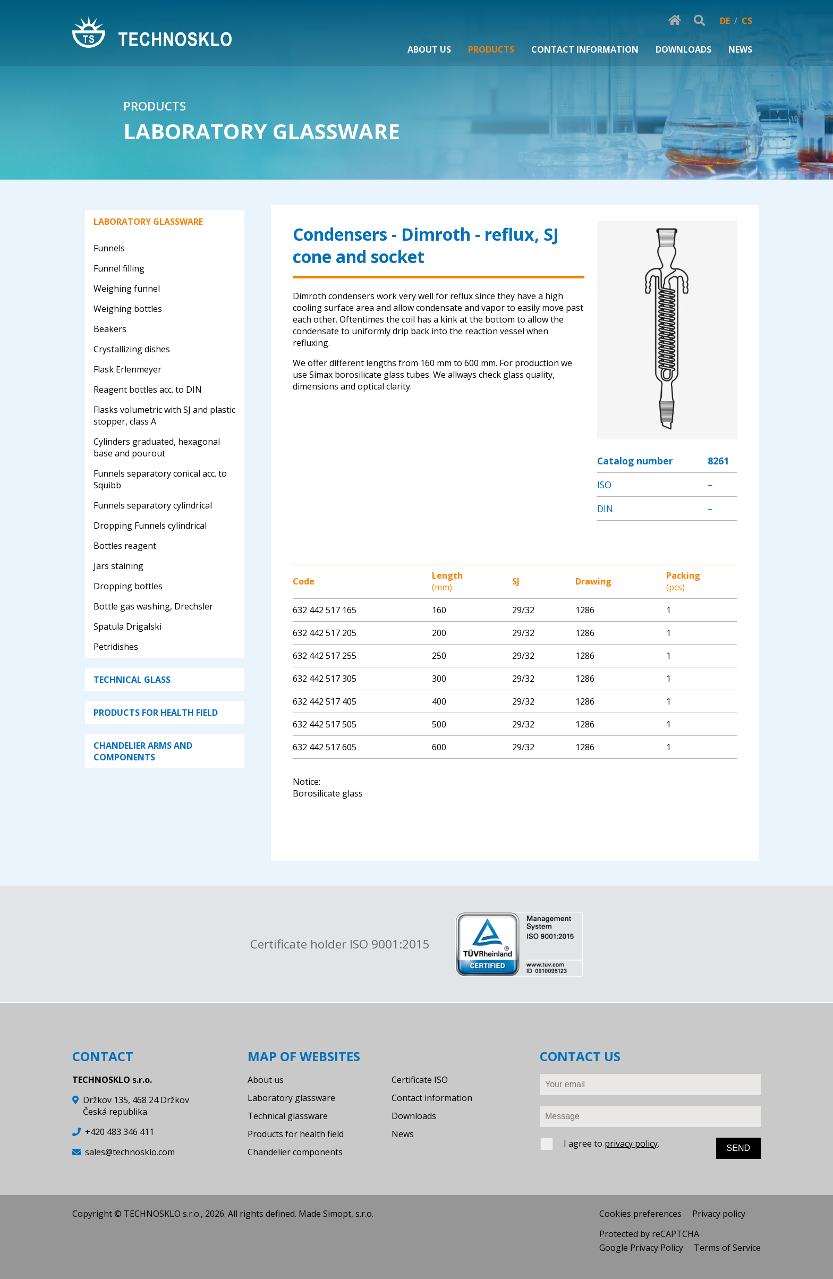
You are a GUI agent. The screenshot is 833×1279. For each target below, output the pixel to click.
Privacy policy (718, 1213)
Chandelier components (295, 1152)
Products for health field (296, 1134)
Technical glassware (288, 1116)
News (403, 1134)
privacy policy (631, 1143)
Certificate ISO (420, 1080)
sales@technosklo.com (130, 1152)
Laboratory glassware (291, 1098)
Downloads (414, 1116)
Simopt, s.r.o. (348, 1213)
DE (725, 21)
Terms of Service (727, 1247)
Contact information (432, 1098)
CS (747, 21)
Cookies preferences (640, 1213)
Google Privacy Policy (641, 1247)
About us (266, 1080)
